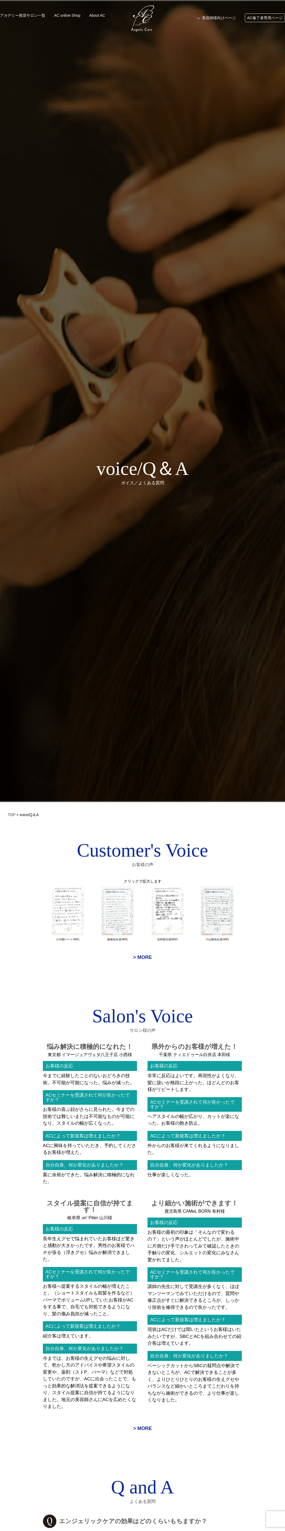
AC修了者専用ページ (265, 18)
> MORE (142, 957)
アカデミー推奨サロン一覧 (22, 15)
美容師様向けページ (219, 18)
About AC (97, 15)
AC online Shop (67, 15)
